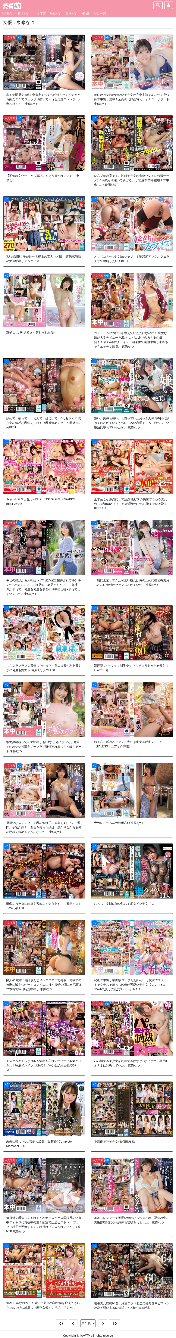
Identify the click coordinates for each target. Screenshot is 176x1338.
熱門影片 (8, 13)
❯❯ (114, 1323)
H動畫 (86, 13)
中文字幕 (40, 13)
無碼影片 (56, 13)
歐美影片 (72, 13)
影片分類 (100, 13)
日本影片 (24, 13)
